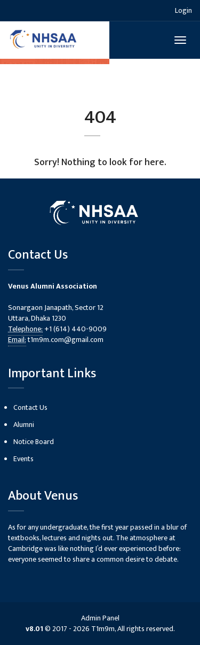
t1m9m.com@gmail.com (65, 339)
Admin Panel (100, 618)
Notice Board (33, 442)
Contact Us (30, 407)
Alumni (23, 424)
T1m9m (103, 629)
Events (23, 459)
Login (183, 10)
